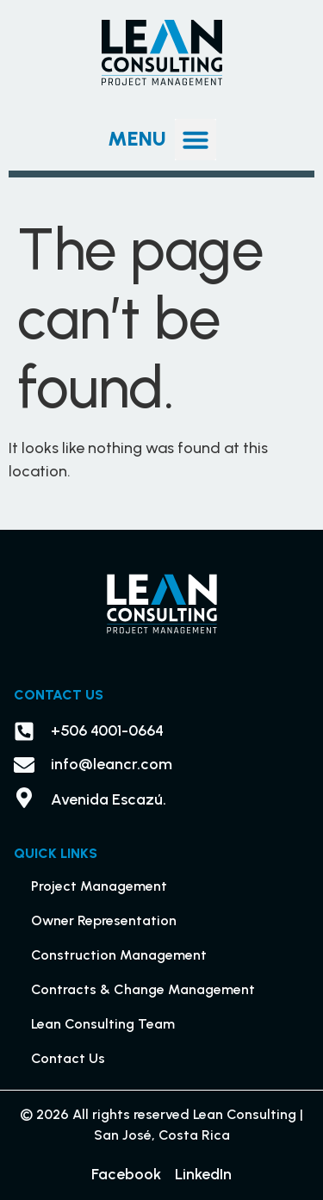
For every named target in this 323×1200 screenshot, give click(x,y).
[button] (195, 139)
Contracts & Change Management (143, 989)
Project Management (99, 886)
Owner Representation (104, 920)
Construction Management (119, 955)
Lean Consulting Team (103, 1024)
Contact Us (68, 1058)
